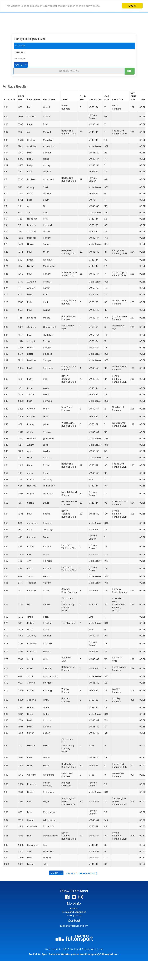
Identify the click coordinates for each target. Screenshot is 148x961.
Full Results (20, 46)
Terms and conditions (74, 911)
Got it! (132, 5)
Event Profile (20, 59)
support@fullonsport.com (74, 925)
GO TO (18, 64)
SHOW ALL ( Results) (81, 873)
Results (74, 908)
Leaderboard (20, 52)
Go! (130, 71)
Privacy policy (74, 915)
